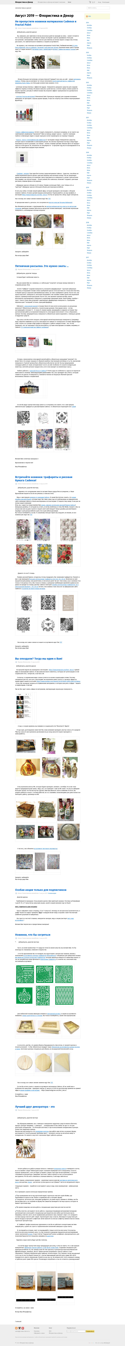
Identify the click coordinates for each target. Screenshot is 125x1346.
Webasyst (107, 1343)
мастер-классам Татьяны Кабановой (60, 202)
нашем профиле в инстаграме (30, 1090)
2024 (87, 22)
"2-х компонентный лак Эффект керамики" (35, 327)
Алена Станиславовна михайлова (28, 28)
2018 (87, 222)
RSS (88, 16)
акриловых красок (60, 1169)
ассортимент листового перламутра (45, 848)
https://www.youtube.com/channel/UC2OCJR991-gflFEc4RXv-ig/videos (58, 681)
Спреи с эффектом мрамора (25, 132)
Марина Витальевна (24, 269)
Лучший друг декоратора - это (35, 1106)
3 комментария (52, 893)
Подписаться (71, 1328)
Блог (69, 2)
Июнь (88, 38)
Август (89, 33)
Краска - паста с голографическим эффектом (31, 140)
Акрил (30, 1182)
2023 (87, 52)
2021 (87, 117)
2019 (87, 187)
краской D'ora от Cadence (38, 371)
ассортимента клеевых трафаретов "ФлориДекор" (39, 955)
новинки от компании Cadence (39, 497)
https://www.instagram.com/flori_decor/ (34, 195)
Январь (89, 113)
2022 (87, 82)
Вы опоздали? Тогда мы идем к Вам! (38, 658)
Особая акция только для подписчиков (40, 889)
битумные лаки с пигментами (41, 49)
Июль (88, 35)
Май (88, 40)
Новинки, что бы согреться (32, 934)
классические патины (51, 47)
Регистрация (105, 2)
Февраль (89, 48)
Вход (99, 2)
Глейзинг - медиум (23, 173)
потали (30, 1234)
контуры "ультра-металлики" (25, 96)
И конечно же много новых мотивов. (33, 589)
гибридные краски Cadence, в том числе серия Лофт (41, 1247)
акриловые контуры (42, 1131)
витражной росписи (53, 1014)
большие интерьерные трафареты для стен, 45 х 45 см (47, 579)
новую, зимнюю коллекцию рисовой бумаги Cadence (58, 505)
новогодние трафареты (48, 959)
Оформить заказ (39, 1333)
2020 (87, 152)
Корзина (36, 1331)
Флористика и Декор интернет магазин (51, 2)
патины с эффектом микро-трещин (64, 49)
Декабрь (89, 25)
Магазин (36, 1328)
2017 (87, 257)
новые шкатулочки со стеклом (32, 1015)
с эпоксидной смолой (30, 306)
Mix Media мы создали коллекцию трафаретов (30, 957)
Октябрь (89, 28)
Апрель (89, 43)
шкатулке (50, 1236)
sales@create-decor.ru (22, 1331)
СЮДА (73, 407)
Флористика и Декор (24, 2)
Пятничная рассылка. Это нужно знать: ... (42, 266)
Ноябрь (89, 55)
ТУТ (49, 199)
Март (88, 45)
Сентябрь (89, 30)
